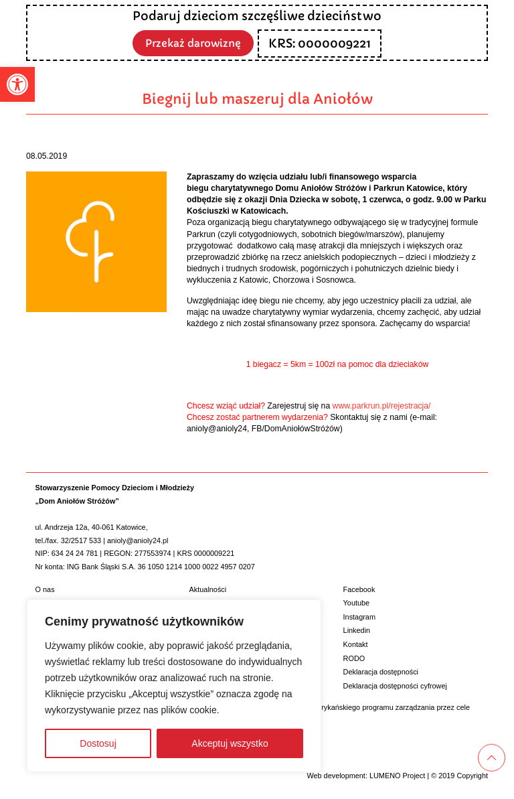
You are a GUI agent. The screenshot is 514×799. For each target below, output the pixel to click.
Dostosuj (98, 743)
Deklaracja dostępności (380, 672)
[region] (174, 685)
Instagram (359, 617)
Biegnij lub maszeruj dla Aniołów (257, 99)
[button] (17, 84)
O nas (45, 589)
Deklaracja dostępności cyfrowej (395, 686)
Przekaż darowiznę (193, 42)
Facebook (359, 589)
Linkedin (357, 630)
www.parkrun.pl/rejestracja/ (382, 406)
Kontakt (355, 644)
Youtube (356, 603)
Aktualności (208, 589)
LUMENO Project (397, 776)
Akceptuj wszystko (229, 743)
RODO (354, 658)
